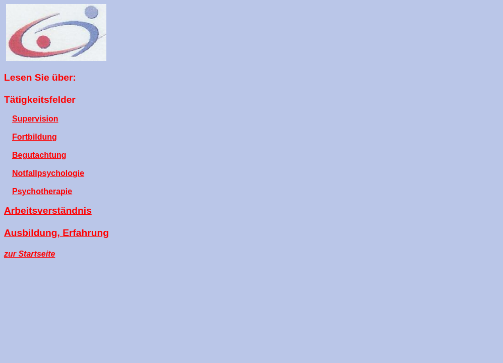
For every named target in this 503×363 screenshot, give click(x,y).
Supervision (35, 118)
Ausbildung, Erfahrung (56, 232)
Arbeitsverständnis (48, 210)
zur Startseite (29, 254)
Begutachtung (39, 155)
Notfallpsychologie (48, 173)
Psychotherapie (42, 191)
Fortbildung (34, 137)
